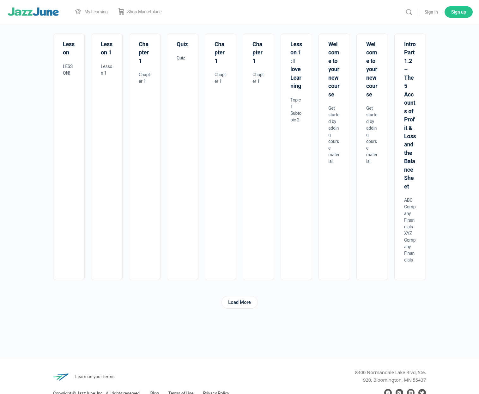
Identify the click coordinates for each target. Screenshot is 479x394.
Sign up (458, 12)
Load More (239, 302)
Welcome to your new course (333, 69)
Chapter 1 (144, 52)
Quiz (182, 44)
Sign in (431, 12)
